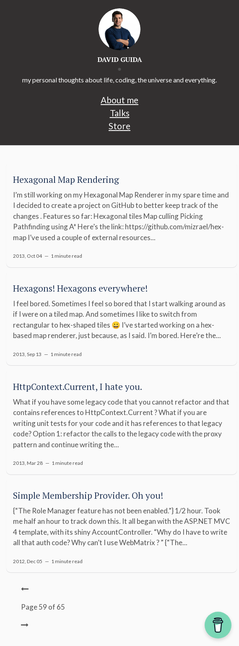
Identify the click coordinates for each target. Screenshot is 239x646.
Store (119, 125)
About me (119, 100)
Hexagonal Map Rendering (66, 179)
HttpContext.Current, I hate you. (77, 386)
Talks (120, 113)
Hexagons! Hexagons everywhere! (80, 288)
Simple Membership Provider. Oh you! (88, 495)
